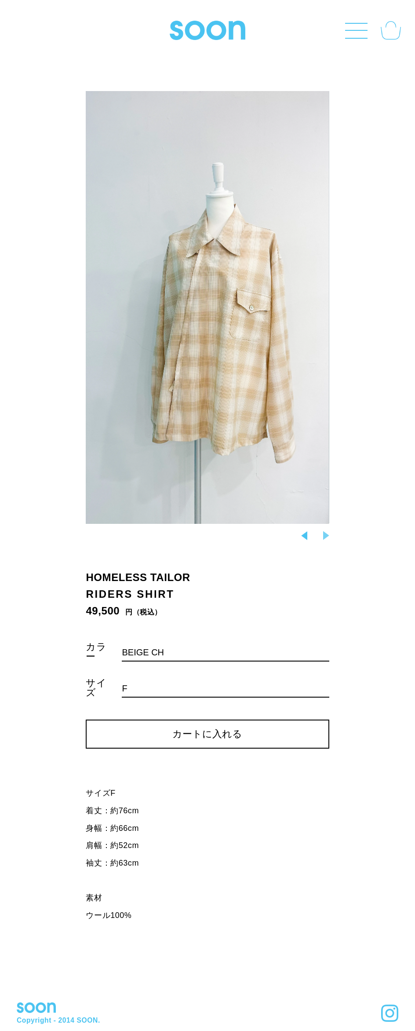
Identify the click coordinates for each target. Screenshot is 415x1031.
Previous (304, 536)
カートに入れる (207, 733)
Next (207, 307)
